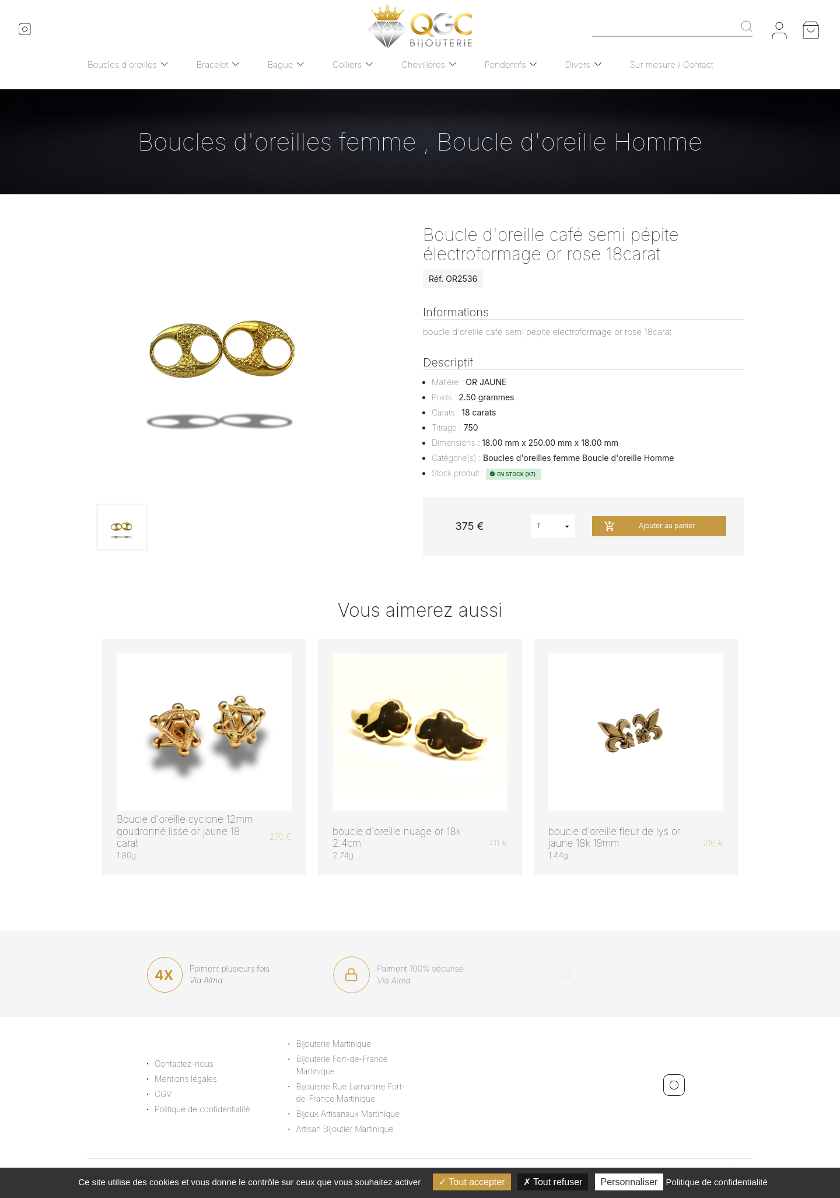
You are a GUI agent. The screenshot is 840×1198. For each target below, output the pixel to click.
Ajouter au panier (649, 526)
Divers (577, 64)
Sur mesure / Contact (671, 64)
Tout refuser (553, 1182)
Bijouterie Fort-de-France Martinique (349, 1065)
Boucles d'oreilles (122, 64)
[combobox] (553, 526)
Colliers (347, 64)
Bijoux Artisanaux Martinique (355, 1114)
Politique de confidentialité (210, 1109)
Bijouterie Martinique (341, 1044)
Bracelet (212, 64)
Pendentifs (505, 64)
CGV (170, 1094)
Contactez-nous (191, 1063)
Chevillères (423, 64)
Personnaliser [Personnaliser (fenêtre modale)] (629, 1182)
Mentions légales (193, 1079)
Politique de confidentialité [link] (717, 1182)
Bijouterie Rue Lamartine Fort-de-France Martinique (357, 1092)
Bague (280, 64)
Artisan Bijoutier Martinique (352, 1129)
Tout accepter (472, 1182)
